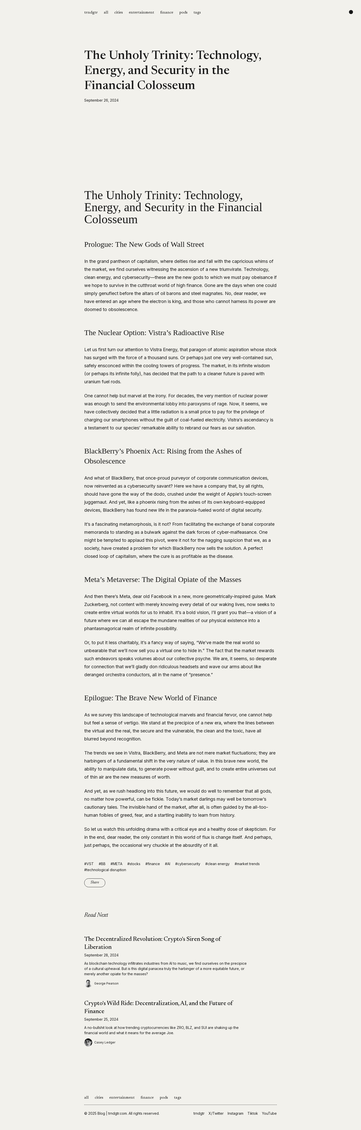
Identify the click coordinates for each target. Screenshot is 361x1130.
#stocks (133, 864)
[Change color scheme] (351, 12)
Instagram (235, 1113)
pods (183, 13)
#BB (102, 864)
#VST (89, 864)
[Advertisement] (180, 146)
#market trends (247, 864)
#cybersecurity (187, 864)
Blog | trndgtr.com (112, 1113)
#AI (167, 864)
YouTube (269, 1113)
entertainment (141, 13)
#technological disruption (105, 870)
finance (166, 13)
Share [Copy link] (95, 882)
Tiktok (252, 1113)
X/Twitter (216, 1113)
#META (116, 864)
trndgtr (91, 13)
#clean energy (217, 864)
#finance (152, 864)
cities (118, 13)
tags (197, 13)
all (106, 13)
